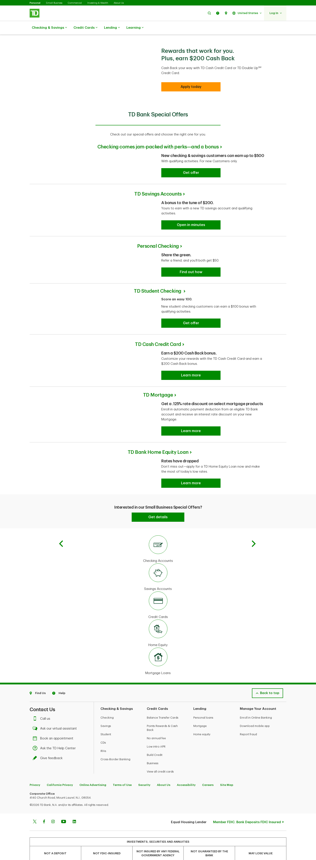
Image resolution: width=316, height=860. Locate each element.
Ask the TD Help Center (55, 748)
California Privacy (60, 784)
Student (106, 734)
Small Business (54, 3)
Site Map (226, 784)
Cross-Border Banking (115, 759)
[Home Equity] (158, 634)
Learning (135, 28)
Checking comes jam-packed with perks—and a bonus (158, 146)
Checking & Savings (49, 28)
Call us (42, 718)
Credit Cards (85, 28)
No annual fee (156, 738)
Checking (107, 717)
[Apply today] (191, 86)
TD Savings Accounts (158, 194)
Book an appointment (54, 738)
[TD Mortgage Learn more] (191, 431)
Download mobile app (255, 726)
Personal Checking (158, 246)
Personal (35, 3)
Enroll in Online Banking (256, 717)
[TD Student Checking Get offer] (191, 323)
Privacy (35, 784)
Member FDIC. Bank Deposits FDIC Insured (247, 822)
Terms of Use (122, 784)
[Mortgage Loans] (158, 662)
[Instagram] (53, 822)
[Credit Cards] (158, 605)
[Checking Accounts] (158, 549)
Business (152, 763)
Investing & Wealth (97, 3)
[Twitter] (34, 822)
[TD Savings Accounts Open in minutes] (191, 225)
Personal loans (203, 717)
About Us (119, 3)
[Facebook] (44, 822)
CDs (103, 742)
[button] (209, 13)
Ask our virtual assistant (56, 728)
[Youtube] (63, 822)
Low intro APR (156, 746)
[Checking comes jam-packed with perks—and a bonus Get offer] (191, 172)
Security (144, 784)
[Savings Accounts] (158, 577)
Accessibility (186, 784)
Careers (208, 784)
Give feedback (49, 758)
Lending (112, 28)
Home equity (201, 734)
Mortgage (200, 726)
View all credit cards (160, 771)
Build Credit (154, 754)
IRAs (103, 751)
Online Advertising (92, 784)
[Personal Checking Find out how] (191, 272)
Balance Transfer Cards (162, 717)
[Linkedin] (74, 822)
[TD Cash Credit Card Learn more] (191, 375)
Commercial (75, 3)
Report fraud (248, 734)
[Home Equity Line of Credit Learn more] (191, 483)
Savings (106, 726)
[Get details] (158, 517)
